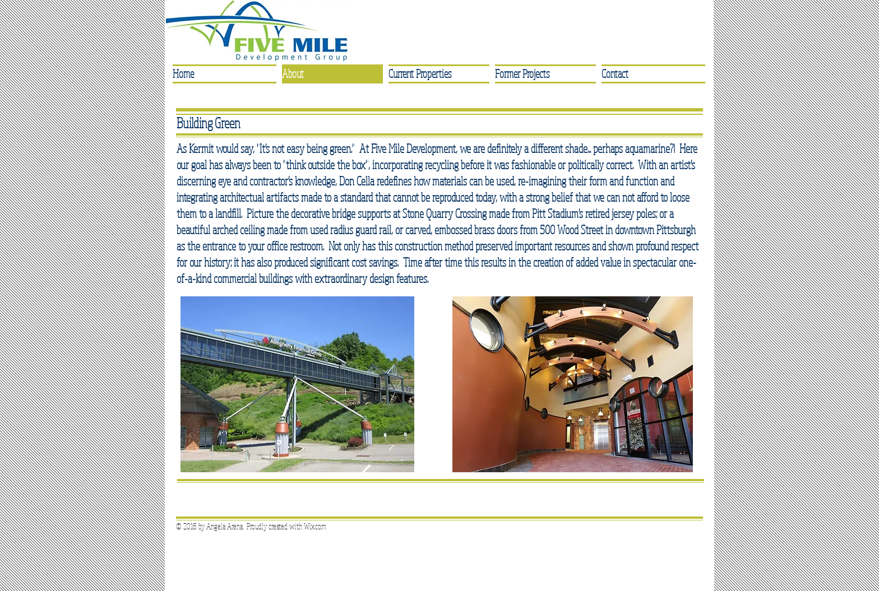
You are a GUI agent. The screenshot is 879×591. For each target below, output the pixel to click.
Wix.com (315, 526)
